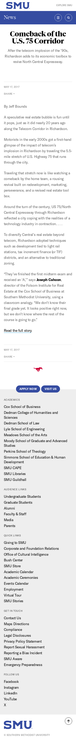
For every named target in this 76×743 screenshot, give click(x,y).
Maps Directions (16, 624)
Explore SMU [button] (64, 5)
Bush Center (13, 560)
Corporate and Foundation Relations (31, 548)
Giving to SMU (15, 542)
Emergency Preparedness (23, 664)
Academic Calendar (18, 571)
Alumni (9, 508)
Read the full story (18, 330)
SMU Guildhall (15, 479)
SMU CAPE (12, 467)
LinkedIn (10, 693)
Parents (9, 525)
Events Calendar (16, 583)
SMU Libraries (15, 473)
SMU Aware (13, 658)
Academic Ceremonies (21, 577)
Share (8, 93)
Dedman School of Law (21, 423)
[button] (68, 721)
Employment (13, 589)
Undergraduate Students (22, 496)
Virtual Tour (12, 595)
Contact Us (12, 618)
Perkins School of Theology (25, 451)
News (10, 17)
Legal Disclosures (17, 635)
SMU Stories (13, 601)
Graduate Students (18, 502)
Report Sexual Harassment (24, 647)
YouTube (10, 699)
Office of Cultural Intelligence (26, 554)
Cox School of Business (22, 406)
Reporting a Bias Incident (23, 653)
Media (8, 519)
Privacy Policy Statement (23, 641)
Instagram (11, 687)
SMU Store (12, 566)
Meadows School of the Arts (25, 435)
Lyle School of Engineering (24, 429)
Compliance (13, 629)
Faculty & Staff (15, 514)
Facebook (11, 681)
